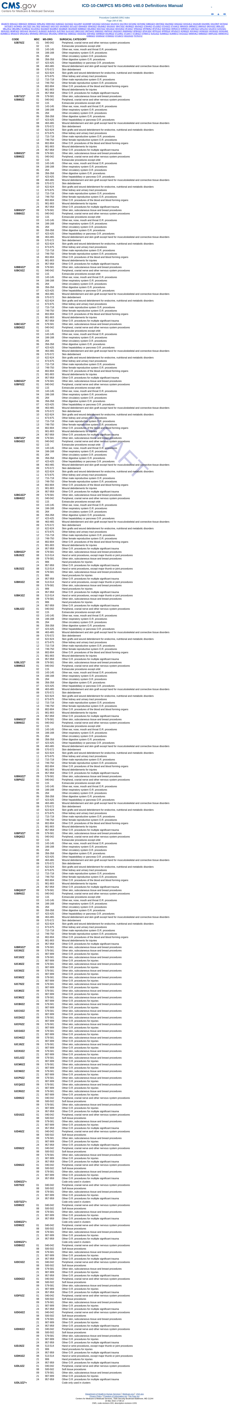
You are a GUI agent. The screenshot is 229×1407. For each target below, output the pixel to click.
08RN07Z (193, 26)
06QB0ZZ (129, 26)
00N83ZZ (32, 24)
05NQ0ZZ (92, 26)
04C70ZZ (27, 26)
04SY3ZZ (54, 26)
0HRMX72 (185, 29)
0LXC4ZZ (70, 31)
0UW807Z (174, 33)
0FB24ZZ (138, 29)
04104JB (197, 24)
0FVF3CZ (156, 29)
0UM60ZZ (164, 33)
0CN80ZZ (25, 29)
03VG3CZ (187, 24)
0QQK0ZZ (213, 31)
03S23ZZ (178, 24)
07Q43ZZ (166, 26)
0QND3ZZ (204, 31)
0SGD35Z (81, 33)
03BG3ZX (150, 24)
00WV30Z (50, 24)
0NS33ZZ (117, 31)
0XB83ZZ (91, 36)
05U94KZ (102, 26)
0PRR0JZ (166, 31)
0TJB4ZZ (137, 33)
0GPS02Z (166, 29)
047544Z (224, 24)
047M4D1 (18, 26)
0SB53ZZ (72, 33)
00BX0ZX (22, 24)
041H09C (205, 24)
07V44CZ (175, 26)
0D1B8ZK (63, 29)
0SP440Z (91, 33)
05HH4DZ (82, 26)
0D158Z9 (45, 29)
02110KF (78, 24)
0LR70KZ (61, 31)
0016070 (5, 24)
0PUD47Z (175, 31)
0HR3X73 (175, 29)
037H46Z (141, 24)
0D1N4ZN (72, 29)
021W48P (87, 24)
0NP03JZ (108, 31)
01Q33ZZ (69, 24)
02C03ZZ (96, 24)
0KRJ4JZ (24, 31)
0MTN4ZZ (89, 31)
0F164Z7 (129, 29)
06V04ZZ (139, 26)
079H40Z (148, 26)
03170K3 (124, 24)
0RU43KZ (53, 33)
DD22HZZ (128, 36)
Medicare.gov (128, 1394)
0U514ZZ (155, 33)
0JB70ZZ (195, 29)
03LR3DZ (169, 24)
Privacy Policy (96, 1396)
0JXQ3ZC (221, 29)
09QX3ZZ (211, 26)
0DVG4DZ (119, 29)
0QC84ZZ (194, 31)
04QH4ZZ (45, 26)
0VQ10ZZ (183, 33)
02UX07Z (115, 24)
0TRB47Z (146, 33)
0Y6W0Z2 (109, 36)
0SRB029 (100, 33)
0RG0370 (15, 33)
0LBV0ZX (51, 31)
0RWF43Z (62, 33)
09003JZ (202, 26)
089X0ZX (184, 26)
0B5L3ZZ (220, 26)
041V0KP (215, 24)
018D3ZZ (60, 24)
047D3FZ (9, 26)
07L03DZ (157, 26)
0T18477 (128, 33)
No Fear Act (134, 1396)
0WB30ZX (203, 33)
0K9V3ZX (5, 31)
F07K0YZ (138, 36)
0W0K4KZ (193, 33)
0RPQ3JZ (43, 33)
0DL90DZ (91, 29)
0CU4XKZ (35, 29)
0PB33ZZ (137, 31)
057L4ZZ (74, 26)
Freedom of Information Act (115, 1396)
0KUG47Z (33, 31)
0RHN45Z (34, 33)
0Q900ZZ (185, 31)
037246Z (132, 24)
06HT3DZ (120, 26)
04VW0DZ (64, 26)
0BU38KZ (16, 29)
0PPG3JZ (156, 31)
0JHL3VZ (203, 29)
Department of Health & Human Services (103, 1394)
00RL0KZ (41, 24)
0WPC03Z (213, 33)
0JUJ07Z (212, 29)
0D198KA (54, 29)
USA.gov (140, 1394)
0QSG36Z (223, 31)
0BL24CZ (7, 29)
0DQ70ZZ (100, 29)
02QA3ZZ (105, 24)
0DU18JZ (110, 29)
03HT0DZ (160, 24)
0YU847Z (119, 36)
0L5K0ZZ (43, 31)
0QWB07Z (5, 33)
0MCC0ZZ (79, 31)
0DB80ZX (82, 29)
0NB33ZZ (99, 31)
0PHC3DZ (147, 31)
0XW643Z (100, 36)
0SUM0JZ (109, 33)
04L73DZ (36, 26)
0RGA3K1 (24, 33)
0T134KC (119, 33)
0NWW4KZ (127, 31)
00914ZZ (14, 24)
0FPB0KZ (147, 29)
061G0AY (111, 26)
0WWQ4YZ (223, 33)
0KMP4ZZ (14, 31)
